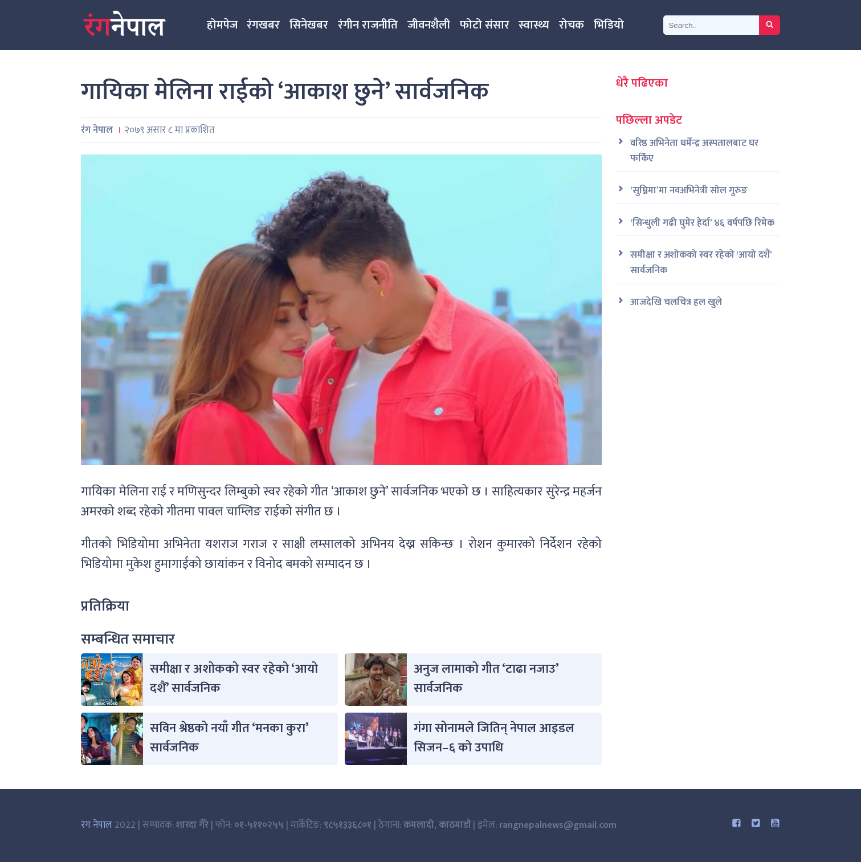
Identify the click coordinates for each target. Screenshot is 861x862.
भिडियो (609, 25)
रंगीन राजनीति (368, 25)
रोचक (571, 25)
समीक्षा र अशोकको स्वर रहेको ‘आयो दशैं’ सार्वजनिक (234, 679)
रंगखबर (263, 25)
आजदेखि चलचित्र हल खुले (676, 302)
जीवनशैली (428, 25)
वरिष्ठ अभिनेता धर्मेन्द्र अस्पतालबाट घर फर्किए (694, 151)
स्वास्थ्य (534, 25)
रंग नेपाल (96, 825)
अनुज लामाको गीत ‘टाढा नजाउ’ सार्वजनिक (486, 679)
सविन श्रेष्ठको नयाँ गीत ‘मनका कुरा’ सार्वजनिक (229, 738)
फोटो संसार (484, 25)
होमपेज (222, 25)
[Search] (711, 25)
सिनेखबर (308, 25)
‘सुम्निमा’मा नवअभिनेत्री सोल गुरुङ (689, 190)
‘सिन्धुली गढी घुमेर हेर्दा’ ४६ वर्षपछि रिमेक (702, 223)
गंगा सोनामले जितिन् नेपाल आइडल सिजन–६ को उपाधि (494, 738)
